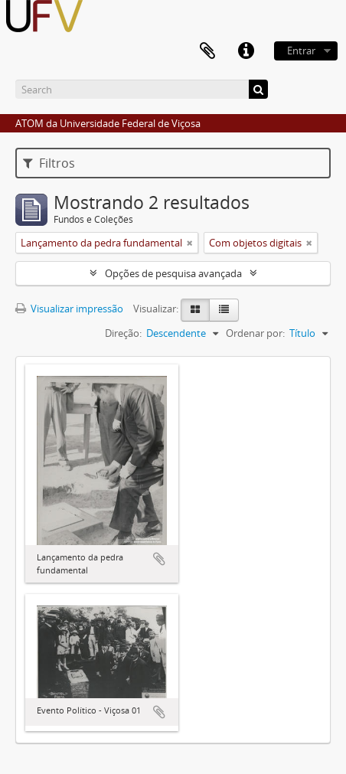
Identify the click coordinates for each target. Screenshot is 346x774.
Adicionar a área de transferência (159, 559)
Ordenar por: (255, 333)
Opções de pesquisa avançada (173, 273)
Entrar (301, 50)
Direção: (123, 333)
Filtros (49, 163)
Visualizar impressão (69, 308)
